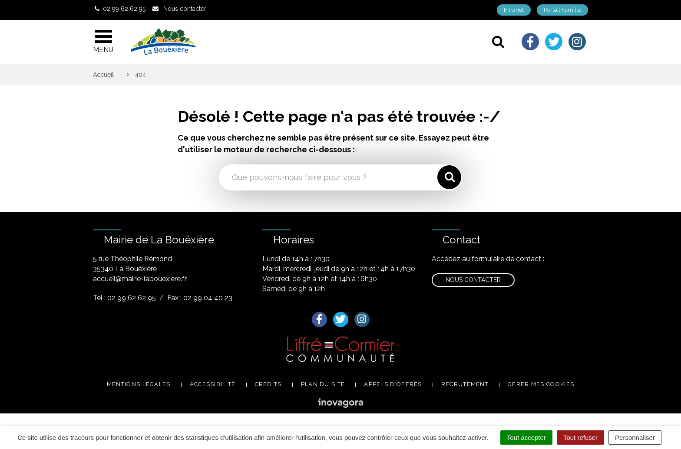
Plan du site (323, 384)
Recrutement (465, 384)
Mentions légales (139, 384)
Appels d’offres (393, 384)
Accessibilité (213, 384)
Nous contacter (473, 279)
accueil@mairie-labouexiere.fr (140, 279)
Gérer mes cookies (541, 384)
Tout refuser (580, 437)
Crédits (268, 384)
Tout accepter (526, 437)
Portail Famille (562, 10)
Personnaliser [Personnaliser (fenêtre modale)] (635, 437)
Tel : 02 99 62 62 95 (124, 298)
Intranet (514, 10)
